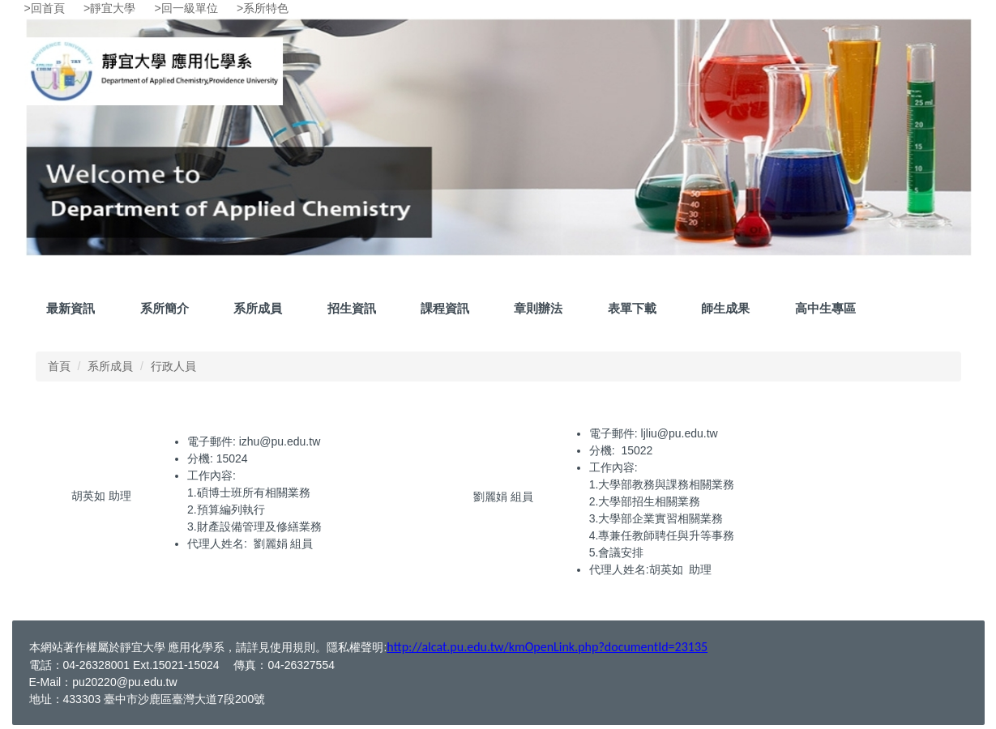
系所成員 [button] (257, 308)
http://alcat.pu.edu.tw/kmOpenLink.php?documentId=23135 (547, 646)
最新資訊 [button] (70, 308)
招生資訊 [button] (351, 308)
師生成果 (725, 308)
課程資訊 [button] (445, 308)
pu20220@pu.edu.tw (124, 682)
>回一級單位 (186, 8)
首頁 (59, 366)
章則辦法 (538, 308)
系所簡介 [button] (164, 308)
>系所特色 (263, 8)
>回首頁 (44, 8)
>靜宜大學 (109, 8)
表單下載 (632, 308)
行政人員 (173, 366)
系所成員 (110, 366)
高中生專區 (825, 308)
